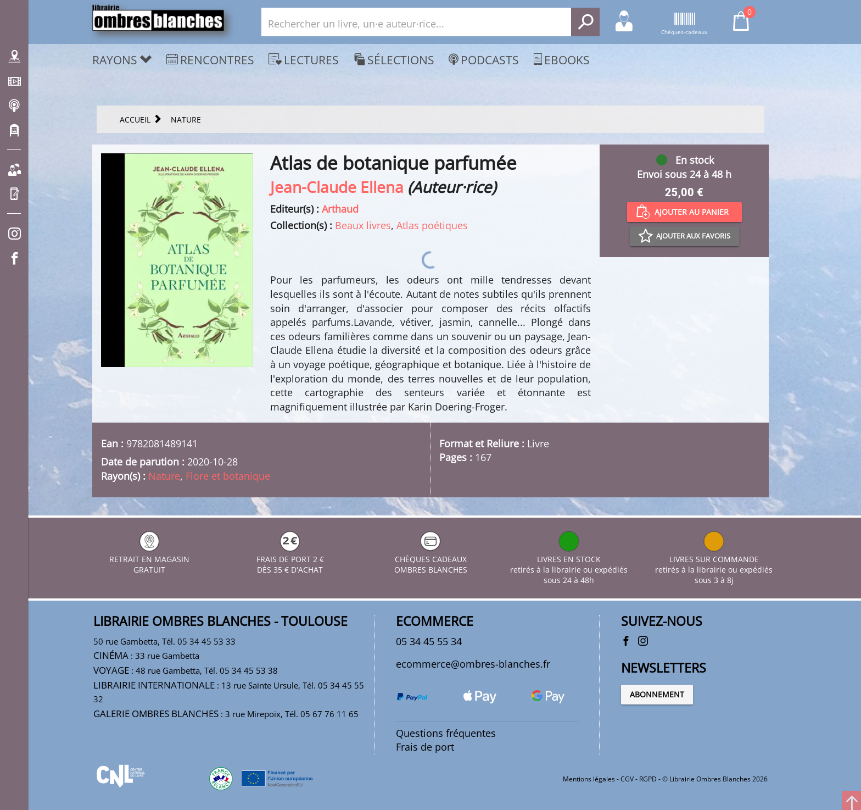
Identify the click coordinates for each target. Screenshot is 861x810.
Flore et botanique (228, 475)
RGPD (648, 779)
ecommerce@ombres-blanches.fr (473, 663)
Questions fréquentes (446, 733)
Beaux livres (363, 225)
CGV (627, 779)
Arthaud (340, 208)
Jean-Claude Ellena (337, 186)
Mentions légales (589, 779)
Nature (164, 475)
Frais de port (425, 746)
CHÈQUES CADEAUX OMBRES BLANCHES (430, 559)
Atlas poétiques (432, 225)
